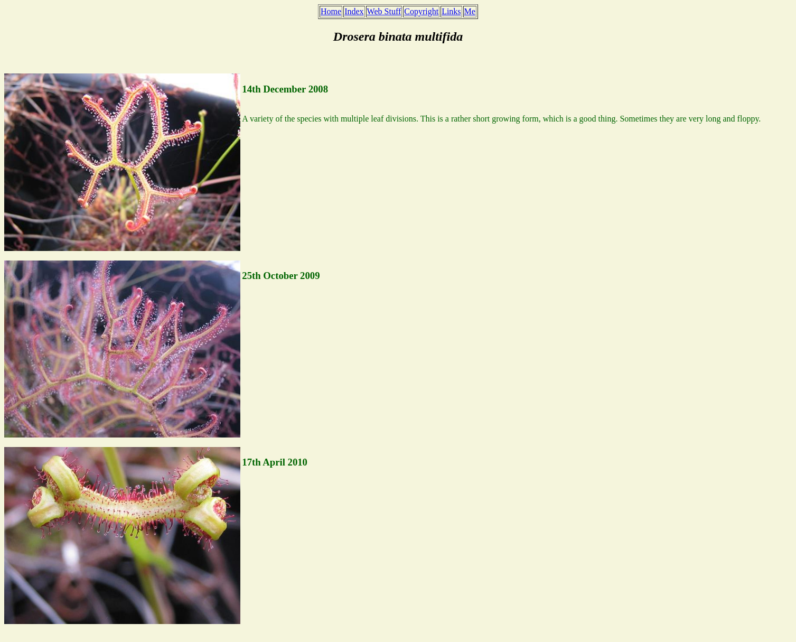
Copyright (421, 11)
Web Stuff (384, 11)
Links (451, 11)
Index (353, 11)
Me (469, 11)
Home (331, 11)
